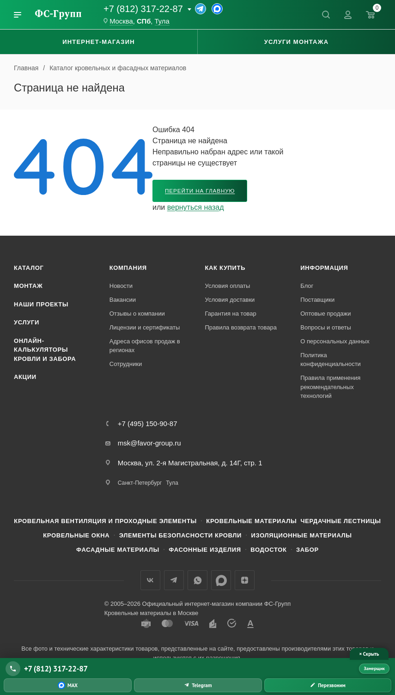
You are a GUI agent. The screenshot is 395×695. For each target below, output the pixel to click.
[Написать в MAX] (68, 685)
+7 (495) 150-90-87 (147, 423)
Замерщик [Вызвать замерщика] (374, 668)
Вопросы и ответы (325, 327)
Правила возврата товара (241, 327)
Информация (324, 267)
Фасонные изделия (205, 549)
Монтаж (28, 285)
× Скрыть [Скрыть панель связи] (369, 654)
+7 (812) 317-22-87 (143, 9)
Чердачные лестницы (340, 521)
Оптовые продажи (325, 313)
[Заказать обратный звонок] (327, 685)
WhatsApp (197, 580)
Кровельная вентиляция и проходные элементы (105, 521)
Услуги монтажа (296, 41)
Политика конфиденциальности (330, 360)
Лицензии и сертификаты (144, 327)
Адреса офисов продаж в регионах (144, 346)
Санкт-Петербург (140, 483)
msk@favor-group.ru (149, 443)
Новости (121, 285)
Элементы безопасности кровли (180, 535)
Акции (25, 376)
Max (221, 580)
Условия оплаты (227, 285)
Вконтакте (150, 580)
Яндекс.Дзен (245, 580)
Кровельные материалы (251, 521)
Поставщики (317, 299)
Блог (306, 285)
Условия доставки (230, 299)
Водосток (268, 549)
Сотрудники (125, 363)
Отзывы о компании (137, 313)
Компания (128, 267)
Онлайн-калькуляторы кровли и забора (45, 349)
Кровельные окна (76, 535)
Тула (162, 21)
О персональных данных (335, 341)
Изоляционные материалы (301, 535)
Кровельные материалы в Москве (151, 613)
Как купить (225, 267)
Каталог (29, 267)
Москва (121, 21)
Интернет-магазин (98, 41)
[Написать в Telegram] (198, 685)
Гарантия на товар (230, 313)
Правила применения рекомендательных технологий (330, 386)
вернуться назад (195, 207)
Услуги (26, 322)
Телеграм (174, 580)
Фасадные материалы (117, 549)
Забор (307, 549)
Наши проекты (41, 304)
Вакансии (122, 299)
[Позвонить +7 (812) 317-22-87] (180, 668)
